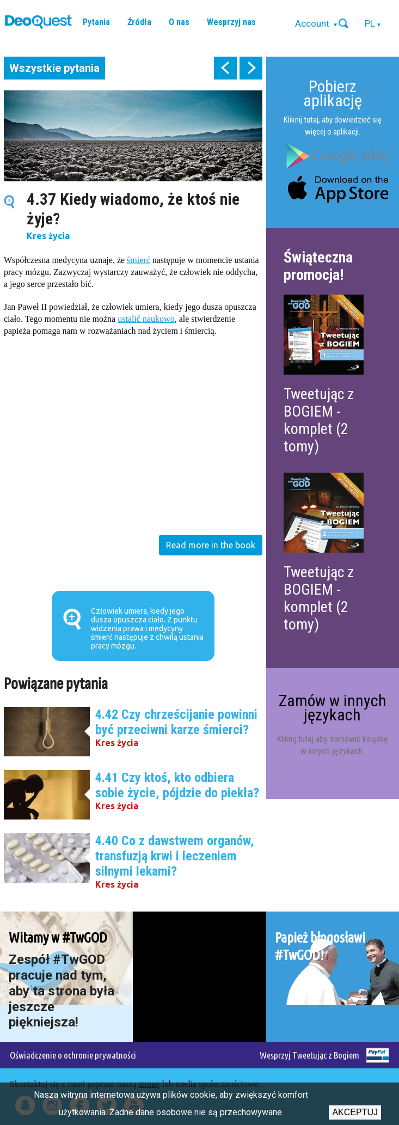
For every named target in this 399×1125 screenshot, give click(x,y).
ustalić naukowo (146, 318)
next (251, 68)
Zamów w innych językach (332, 707)
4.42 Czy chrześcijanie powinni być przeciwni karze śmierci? (176, 722)
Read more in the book (210, 545)
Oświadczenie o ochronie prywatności (73, 1055)
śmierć (138, 260)
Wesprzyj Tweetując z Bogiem (309, 1055)
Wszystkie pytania (54, 68)
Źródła (139, 22)
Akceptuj (355, 1112)
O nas (179, 22)
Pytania (96, 22)
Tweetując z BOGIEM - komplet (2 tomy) (319, 420)
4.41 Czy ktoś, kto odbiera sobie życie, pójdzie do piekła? (177, 785)
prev (225, 68)
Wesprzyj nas (231, 22)
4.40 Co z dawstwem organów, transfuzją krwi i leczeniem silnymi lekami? (174, 856)
